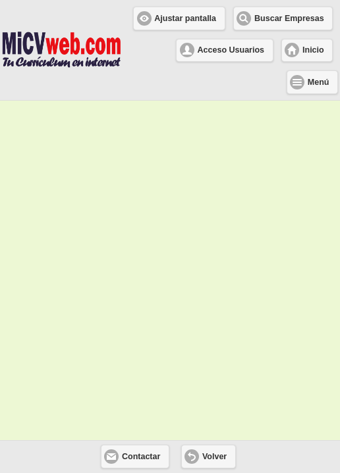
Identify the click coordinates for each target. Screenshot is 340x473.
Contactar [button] (141, 456)
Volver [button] (214, 456)
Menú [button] (318, 82)
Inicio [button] (313, 50)
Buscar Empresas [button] (289, 18)
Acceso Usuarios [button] (231, 50)
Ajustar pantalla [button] (185, 18)
